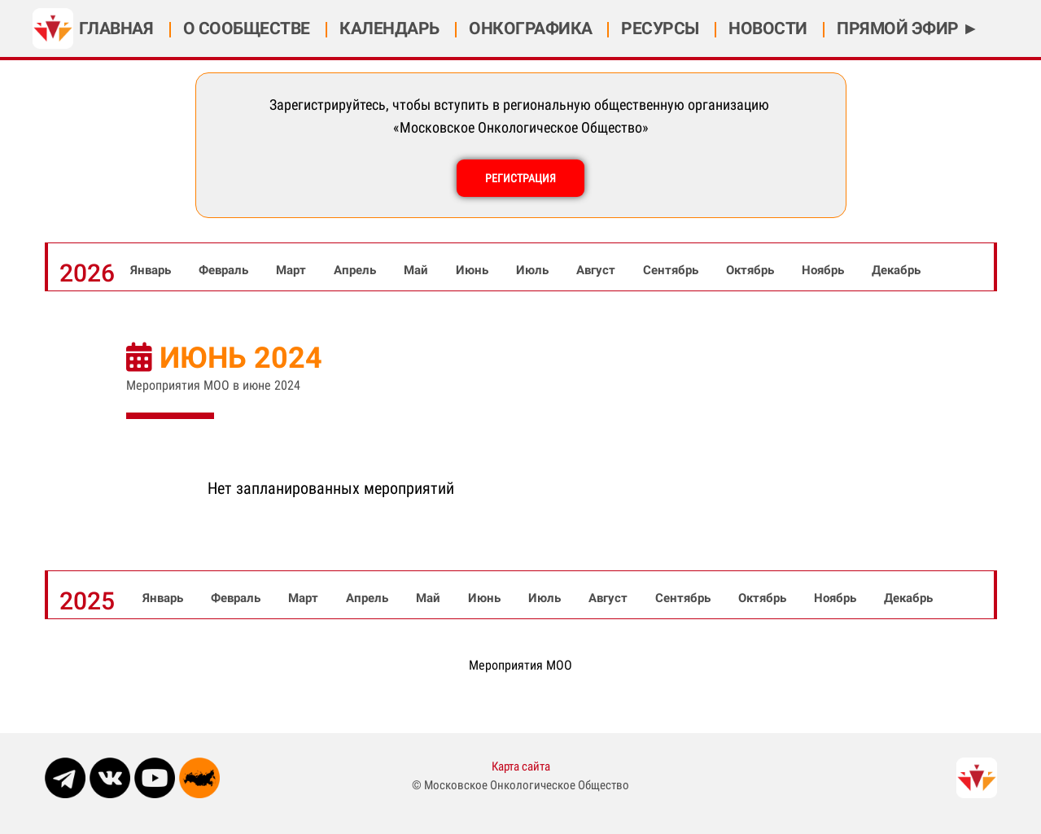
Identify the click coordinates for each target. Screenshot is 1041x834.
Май (417, 270)
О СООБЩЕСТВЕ (248, 28)
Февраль (225, 270)
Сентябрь (672, 270)
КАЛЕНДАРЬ (391, 28)
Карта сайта (521, 766)
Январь (152, 270)
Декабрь (896, 270)
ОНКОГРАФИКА (531, 28)
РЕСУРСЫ (661, 28)
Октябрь (751, 270)
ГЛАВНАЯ (118, 28)
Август (597, 270)
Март (292, 270)
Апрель (356, 270)
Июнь (474, 270)
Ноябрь (824, 270)
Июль (534, 270)
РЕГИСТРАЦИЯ (520, 178)
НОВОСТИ (769, 28)
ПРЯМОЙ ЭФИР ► (907, 28)
